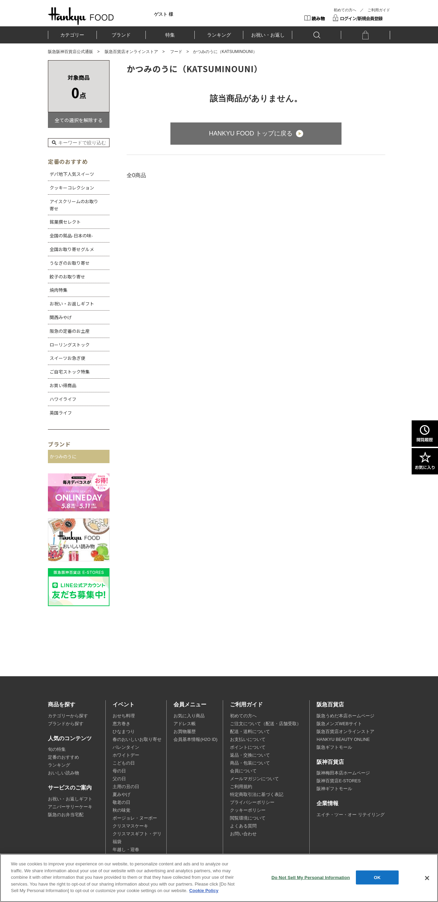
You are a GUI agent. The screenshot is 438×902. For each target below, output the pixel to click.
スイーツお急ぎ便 (67, 358)
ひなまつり (124, 731)
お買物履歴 (184, 731)
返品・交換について (250, 755)
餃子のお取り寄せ (67, 276)
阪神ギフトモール (334, 788)
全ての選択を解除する (79, 120)
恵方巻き (121, 723)
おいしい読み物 (63, 773)
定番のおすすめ (63, 757)
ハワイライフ (63, 399)
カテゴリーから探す (68, 716)
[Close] (427, 878)
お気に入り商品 (189, 716)
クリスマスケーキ (130, 826)
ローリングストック (70, 344)
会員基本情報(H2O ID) (195, 739)
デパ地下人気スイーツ (72, 174)
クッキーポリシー (248, 810)
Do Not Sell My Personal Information (310, 877)
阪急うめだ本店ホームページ (345, 716)
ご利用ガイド (379, 10)
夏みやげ (121, 794)
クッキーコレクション (72, 187)
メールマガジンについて (254, 778)
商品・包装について (250, 763)
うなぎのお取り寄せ (70, 263)
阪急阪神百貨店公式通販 (70, 51)
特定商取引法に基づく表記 (256, 794)
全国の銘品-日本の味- (71, 235)
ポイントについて (248, 747)
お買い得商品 (63, 385)
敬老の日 (121, 802)
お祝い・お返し (268, 35)
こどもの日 (124, 763)
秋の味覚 (121, 810)
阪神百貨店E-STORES (339, 781)
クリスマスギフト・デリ (137, 834)
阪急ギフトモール (334, 747)
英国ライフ (61, 412)
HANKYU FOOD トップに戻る (251, 133)
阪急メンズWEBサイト (339, 723)
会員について (243, 771)
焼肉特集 (58, 290)
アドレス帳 (184, 723)
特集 (170, 35)
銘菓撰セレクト (65, 222)
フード (176, 51)
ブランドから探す (65, 723)
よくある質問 (243, 826)
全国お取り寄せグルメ (72, 249)
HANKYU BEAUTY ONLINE (343, 739)
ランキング (219, 35)
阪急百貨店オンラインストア (131, 51)
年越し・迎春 (126, 849)
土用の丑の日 (126, 786)
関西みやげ (61, 317)
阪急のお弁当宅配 (65, 814)
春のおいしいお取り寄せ (137, 739)
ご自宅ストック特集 (70, 371)
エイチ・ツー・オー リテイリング (350, 814)
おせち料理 (124, 716)
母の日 (119, 771)
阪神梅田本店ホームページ (343, 773)
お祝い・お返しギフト (72, 303)
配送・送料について (250, 731)
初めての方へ (345, 10)
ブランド (121, 35)
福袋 (117, 841)
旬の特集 (57, 749)
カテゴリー (72, 35)
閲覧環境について (248, 818)
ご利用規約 (241, 786)
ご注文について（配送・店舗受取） (265, 723)
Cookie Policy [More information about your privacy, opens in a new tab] (203, 890)
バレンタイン (126, 747)
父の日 (119, 778)
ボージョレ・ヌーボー (135, 818)
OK (377, 877)
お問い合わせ (243, 834)
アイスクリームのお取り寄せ (74, 205)
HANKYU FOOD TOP (81, 16)
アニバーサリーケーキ (70, 807)
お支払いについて (248, 739)
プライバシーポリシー (252, 802)
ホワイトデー (126, 755)
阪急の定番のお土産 (70, 331)
